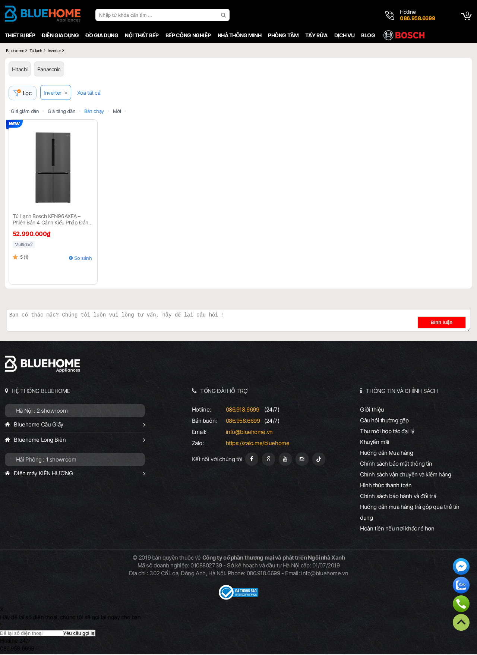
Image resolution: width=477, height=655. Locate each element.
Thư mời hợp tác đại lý (387, 431)
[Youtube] (285, 459)
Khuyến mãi (374, 442)
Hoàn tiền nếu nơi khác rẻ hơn (397, 529)
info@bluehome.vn (249, 432)
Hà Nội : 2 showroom (42, 411)
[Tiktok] (318, 459)
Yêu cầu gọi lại (79, 634)
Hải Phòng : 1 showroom (46, 460)
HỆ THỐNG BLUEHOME (41, 391)
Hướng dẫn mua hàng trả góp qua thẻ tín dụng (409, 513)
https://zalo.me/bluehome (258, 443)
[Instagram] (302, 459)
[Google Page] (268, 459)
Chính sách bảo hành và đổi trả (398, 496)
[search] (224, 15)
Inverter (55, 93)
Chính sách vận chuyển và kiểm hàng (405, 475)
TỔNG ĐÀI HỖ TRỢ (224, 391)
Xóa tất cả (90, 93)
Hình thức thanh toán (385, 485)
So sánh (83, 259)
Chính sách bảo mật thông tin (396, 464)
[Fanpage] (251, 459)
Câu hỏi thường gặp (384, 421)
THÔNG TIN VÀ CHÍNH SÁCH (402, 391)
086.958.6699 (243, 421)
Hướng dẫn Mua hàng (386, 453)
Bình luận (447, 323)
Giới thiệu (372, 410)
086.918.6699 (242, 410)
